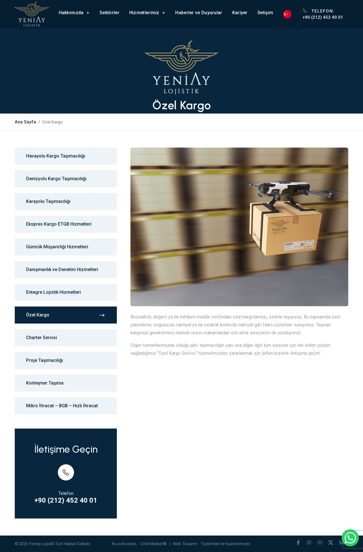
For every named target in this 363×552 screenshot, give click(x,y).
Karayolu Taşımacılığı (48, 201)
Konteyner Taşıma (45, 383)
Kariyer (240, 12)
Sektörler (109, 12)
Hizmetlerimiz (147, 12)
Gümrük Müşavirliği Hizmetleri (57, 246)
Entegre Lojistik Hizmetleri (53, 292)
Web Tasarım (185, 543)
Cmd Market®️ (153, 543)
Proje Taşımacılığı (44, 360)
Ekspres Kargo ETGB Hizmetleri (59, 224)
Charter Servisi (41, 337)
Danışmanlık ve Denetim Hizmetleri (62, 269)
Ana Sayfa (25, 122)
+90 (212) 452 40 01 (322, 17)
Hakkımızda (74, 12)
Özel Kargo (65, 315)
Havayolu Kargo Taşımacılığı (55, 156)
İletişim (265, 12)
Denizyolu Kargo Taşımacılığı (56, 178)
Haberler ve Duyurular (198, 12)
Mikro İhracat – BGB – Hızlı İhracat (62, 405)
